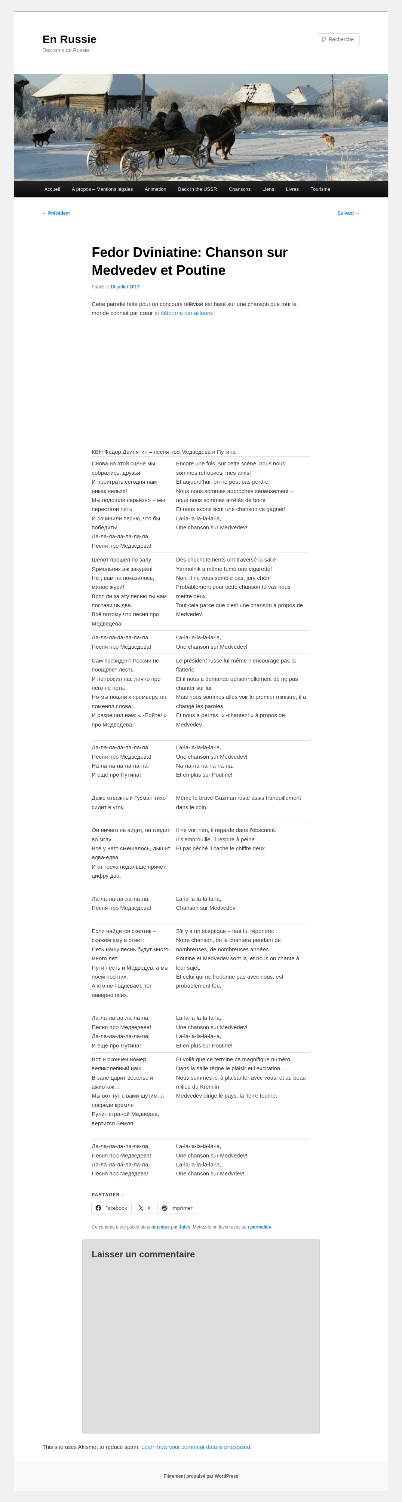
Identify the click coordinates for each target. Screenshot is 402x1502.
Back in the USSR (197, 189)
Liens (268, 189)
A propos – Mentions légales (102, 189)
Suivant (349, 213)
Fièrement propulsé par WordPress (201, 1476)
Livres (292, 189)
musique (160, 1227)
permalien (260, 1227)
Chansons (240, 189)
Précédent (56, 213)
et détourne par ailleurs (182, 313)
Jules (184, 1227)
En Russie (70, 39)
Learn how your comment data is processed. (196, 1447)
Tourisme (321, 189)
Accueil (52, 189)
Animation (155, 189)
